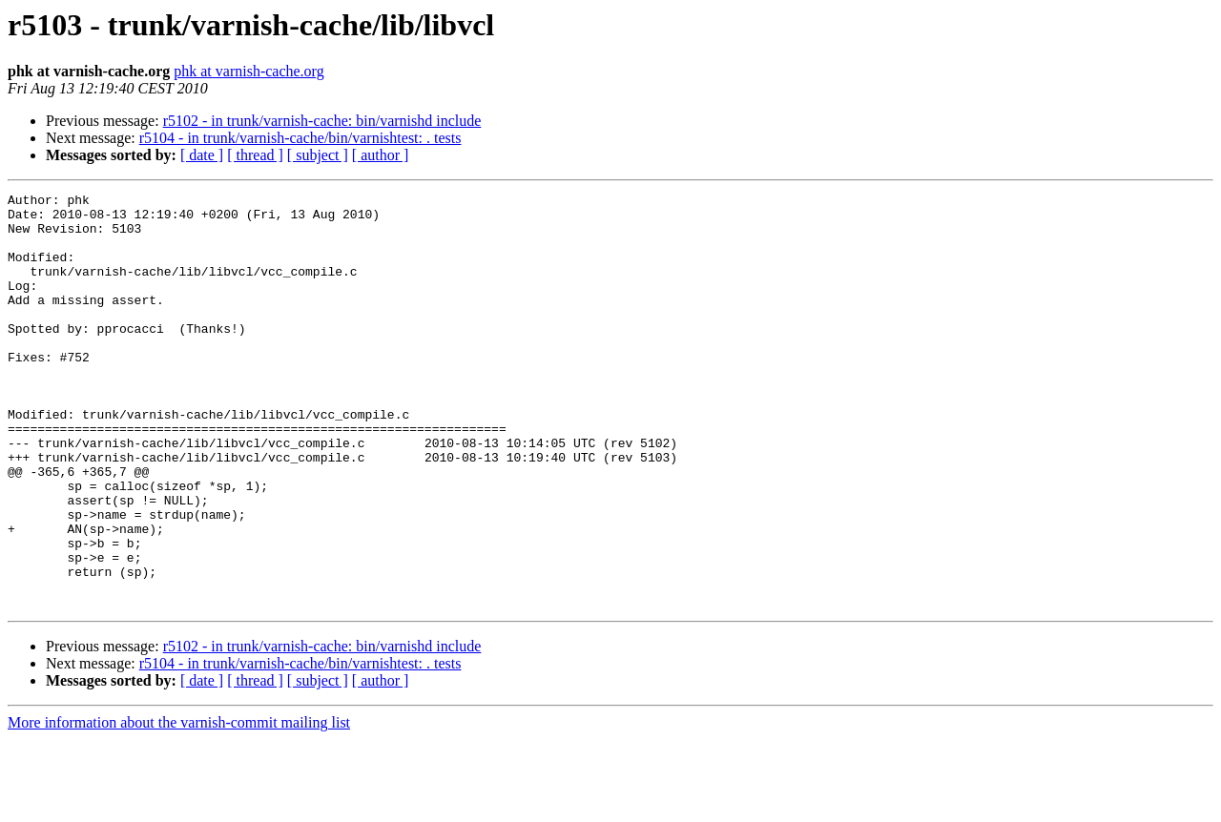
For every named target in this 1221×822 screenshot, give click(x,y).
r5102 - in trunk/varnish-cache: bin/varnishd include (322, 121)
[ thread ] (255, 155)
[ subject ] (317, 155)
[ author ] (380, 155)
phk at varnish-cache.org (248, 71)
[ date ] (201, 155)
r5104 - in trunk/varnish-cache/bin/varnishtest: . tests (300, 138)
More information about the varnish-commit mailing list (179, 805)
